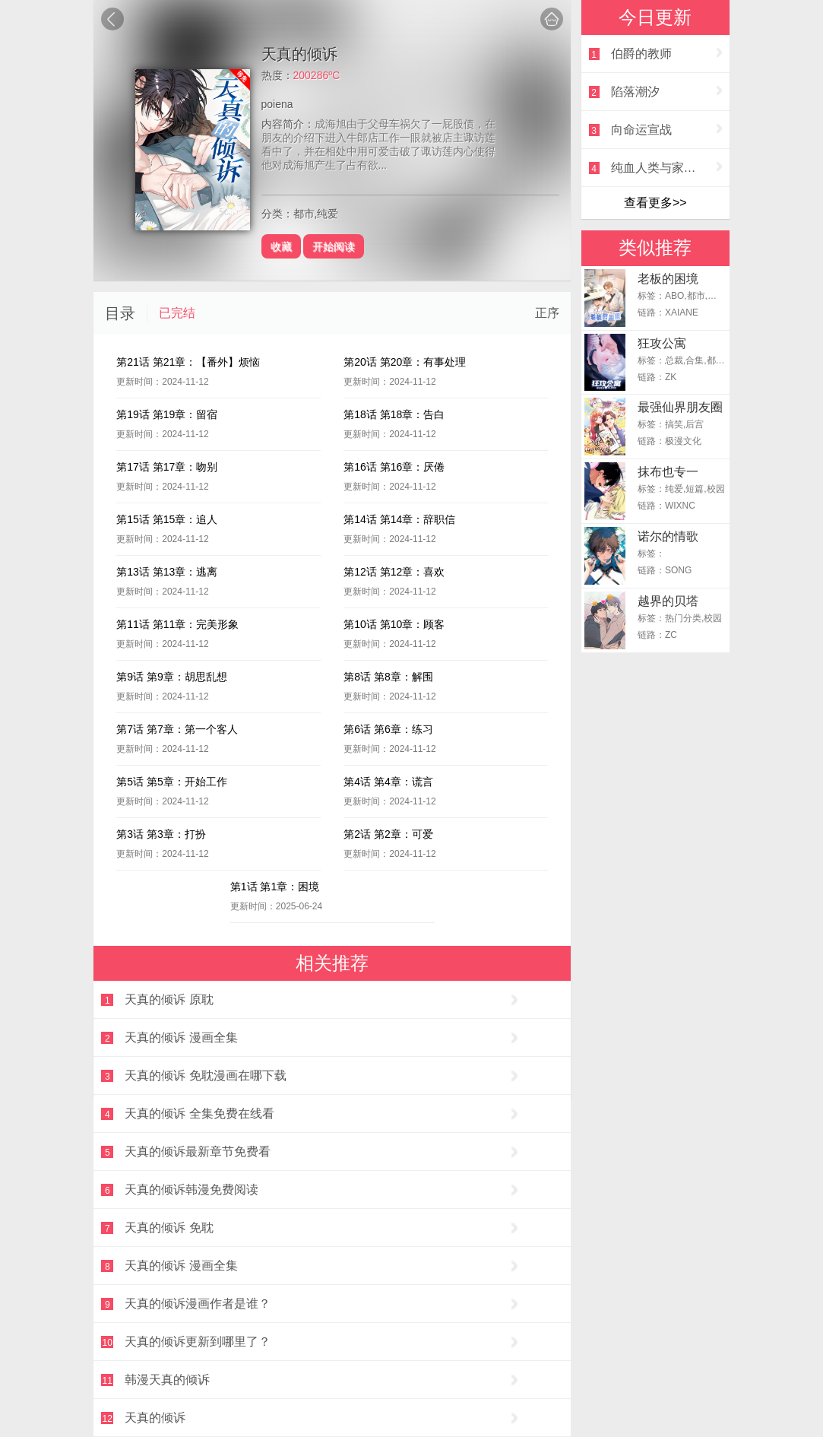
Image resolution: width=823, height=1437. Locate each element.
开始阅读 (333, 246)
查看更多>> (655, 202)
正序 (547, 312)
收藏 (281, 246)
